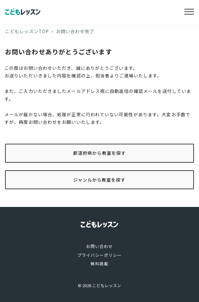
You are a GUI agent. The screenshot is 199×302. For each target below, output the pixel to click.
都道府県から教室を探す (99, 153)
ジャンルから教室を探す (99, 180)
